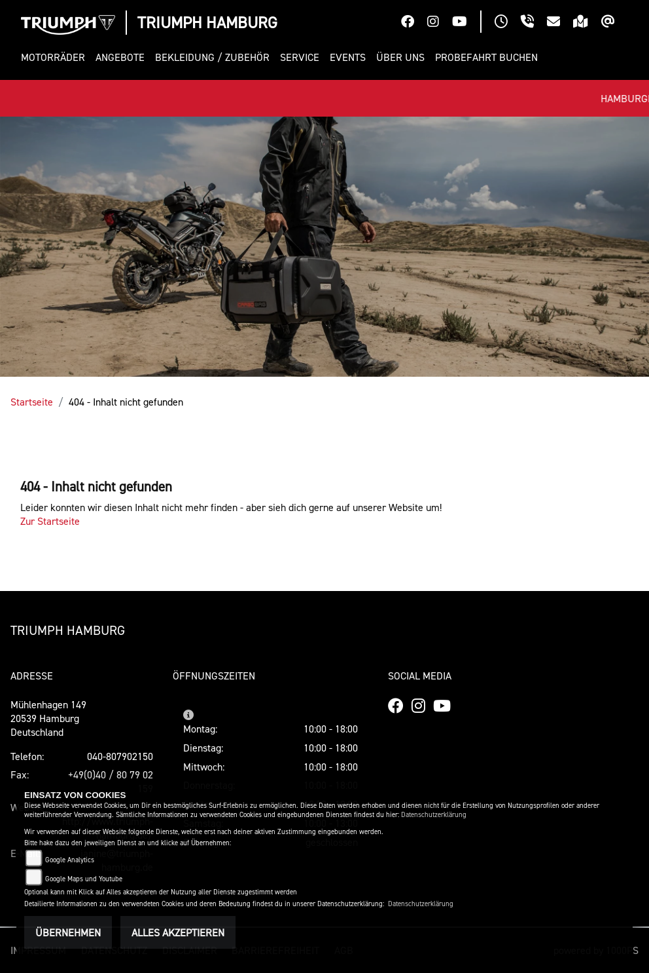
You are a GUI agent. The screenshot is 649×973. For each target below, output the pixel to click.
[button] (55, 57)
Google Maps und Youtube (83, 879)
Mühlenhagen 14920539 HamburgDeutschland (48, 718)
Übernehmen (68, 932)
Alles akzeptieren (178, 932)
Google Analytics (69, 860)
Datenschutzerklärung (433, 815)
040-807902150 (120, 756)
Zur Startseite (50, 520)
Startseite (31, 401)
